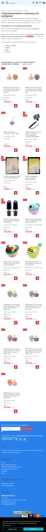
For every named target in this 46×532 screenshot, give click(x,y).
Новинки (7, 47)
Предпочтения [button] (12, 529)
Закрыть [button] (41, 518)
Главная (3, 10)
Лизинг (3, 473)
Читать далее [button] (7, 525)
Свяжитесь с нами (7, 483)
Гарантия (4, 471)
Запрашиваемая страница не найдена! (18, 10)
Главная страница (10, 45)
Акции (7, 50)
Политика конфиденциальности (11, 467)
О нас (3, 463)
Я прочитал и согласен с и (22, 437)
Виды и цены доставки (8, 465)
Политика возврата (7, 485)
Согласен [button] (33, 529)
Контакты (8, 52)
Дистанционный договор (9, 469)
